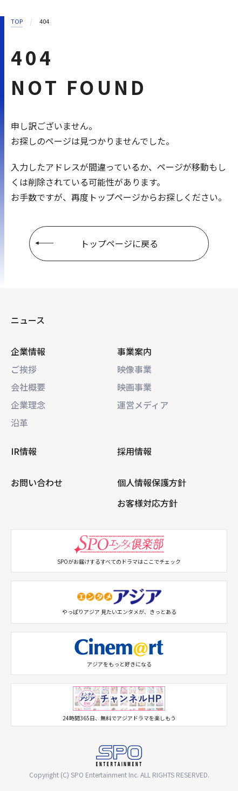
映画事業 (134, 386)
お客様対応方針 (147, 502)
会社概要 (28, 386)
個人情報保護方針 (151, 482)
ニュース (28, 319)
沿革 (19, 422)
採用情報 (134, 451)
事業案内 (134, 351)
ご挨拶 (24, 369)
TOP (17, 21)
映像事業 (134, 369)
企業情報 (28, 351)
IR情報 (24, 451)
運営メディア (142, 404)
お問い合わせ (37, 482)
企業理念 (28, 404)
